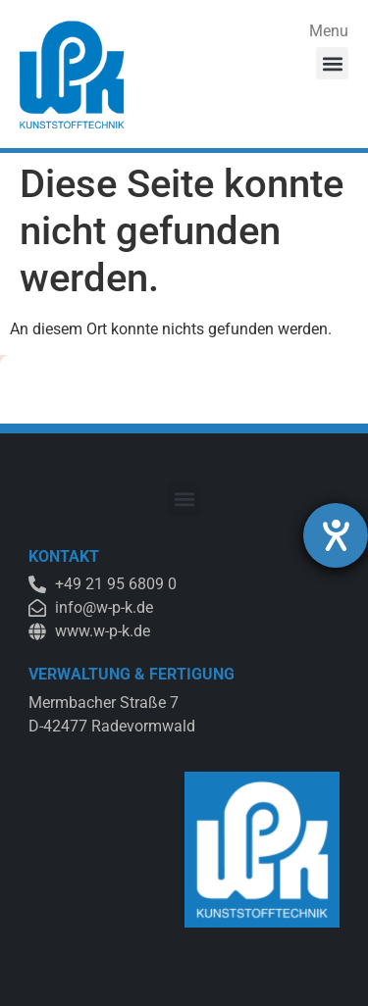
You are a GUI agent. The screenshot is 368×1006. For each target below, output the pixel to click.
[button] (332, 63)
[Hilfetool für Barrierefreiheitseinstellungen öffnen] (335, 535)
